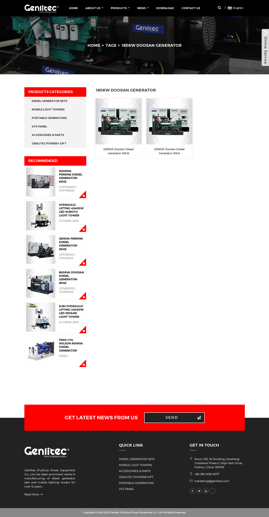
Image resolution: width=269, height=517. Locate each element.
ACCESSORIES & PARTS (48, 135)
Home (93, 45)
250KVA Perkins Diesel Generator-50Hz (71, 244)
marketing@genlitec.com (211, 481)
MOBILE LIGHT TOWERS (48, 109)
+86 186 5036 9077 (206, 474)
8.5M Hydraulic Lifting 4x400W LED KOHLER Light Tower (71, 311)
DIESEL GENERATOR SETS (49, 101)
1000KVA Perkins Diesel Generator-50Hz (70, 176)
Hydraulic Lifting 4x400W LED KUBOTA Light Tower (71, 210)
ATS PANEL (39, 126)
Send (172, 417)
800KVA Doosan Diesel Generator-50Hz (71, 278)
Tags (111, 45)
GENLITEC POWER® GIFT (49, 143)
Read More (31, 494)
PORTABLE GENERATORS (49, 118)
